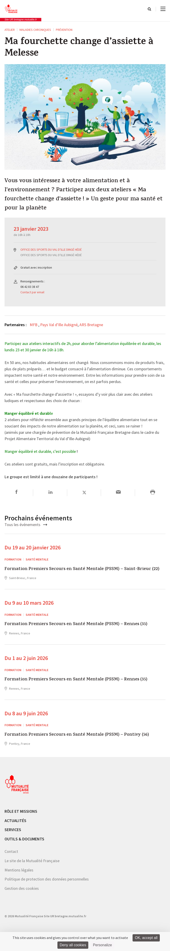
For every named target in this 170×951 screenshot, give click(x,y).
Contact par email (32, 292)
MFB (34, 324)
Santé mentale (37, 559)
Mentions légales (19, 870)
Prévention (64, 30)
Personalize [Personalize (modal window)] (102, 945)
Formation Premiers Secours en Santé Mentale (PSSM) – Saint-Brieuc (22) (82, 569)
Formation (13, 559)
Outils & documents (24, 839)
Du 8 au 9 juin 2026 (26, 713)
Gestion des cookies (22, 888)
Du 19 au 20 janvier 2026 (33, 547)
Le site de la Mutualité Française (32, 860)
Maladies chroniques (35, 30)
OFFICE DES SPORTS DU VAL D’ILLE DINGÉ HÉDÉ (51, 249)
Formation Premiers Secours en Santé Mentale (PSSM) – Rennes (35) (76, 624)
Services (13, 829)
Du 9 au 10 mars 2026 (29, 602)
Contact (11, 851)
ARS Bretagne (91, 324)
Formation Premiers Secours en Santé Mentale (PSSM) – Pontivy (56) (77, 735)
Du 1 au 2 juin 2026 (26, 658)
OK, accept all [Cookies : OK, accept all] (146, 938)
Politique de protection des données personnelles (47, 879)
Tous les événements (26, 524)
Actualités (15, 820)
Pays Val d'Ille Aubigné (59, 324)
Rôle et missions (21, 811)
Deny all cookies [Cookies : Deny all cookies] (73, 945)
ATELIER (10, 30)
